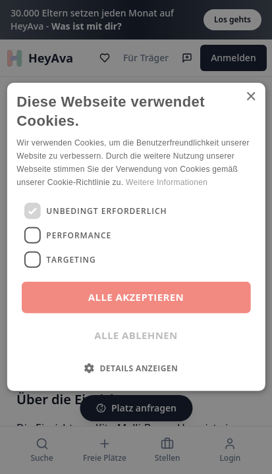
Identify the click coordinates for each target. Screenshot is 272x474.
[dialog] (136, 237)
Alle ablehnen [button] (135, 335)
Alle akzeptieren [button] (136, 296)
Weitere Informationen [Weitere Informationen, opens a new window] (166, 181)
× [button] (251, 97)
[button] (136, 368)
